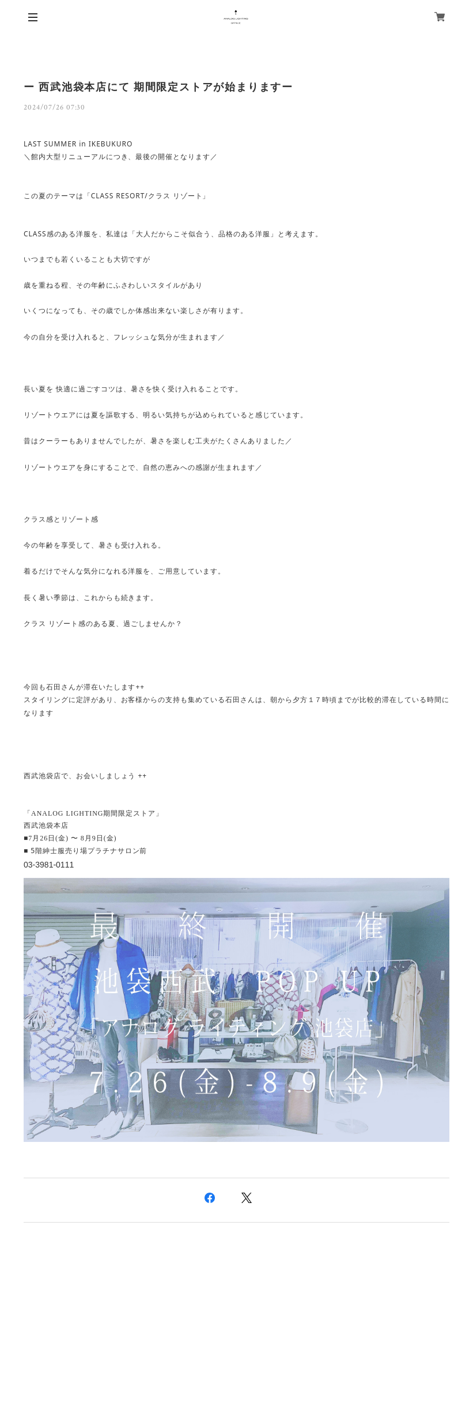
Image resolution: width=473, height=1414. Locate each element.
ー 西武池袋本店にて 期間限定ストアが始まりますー (158, 87)
